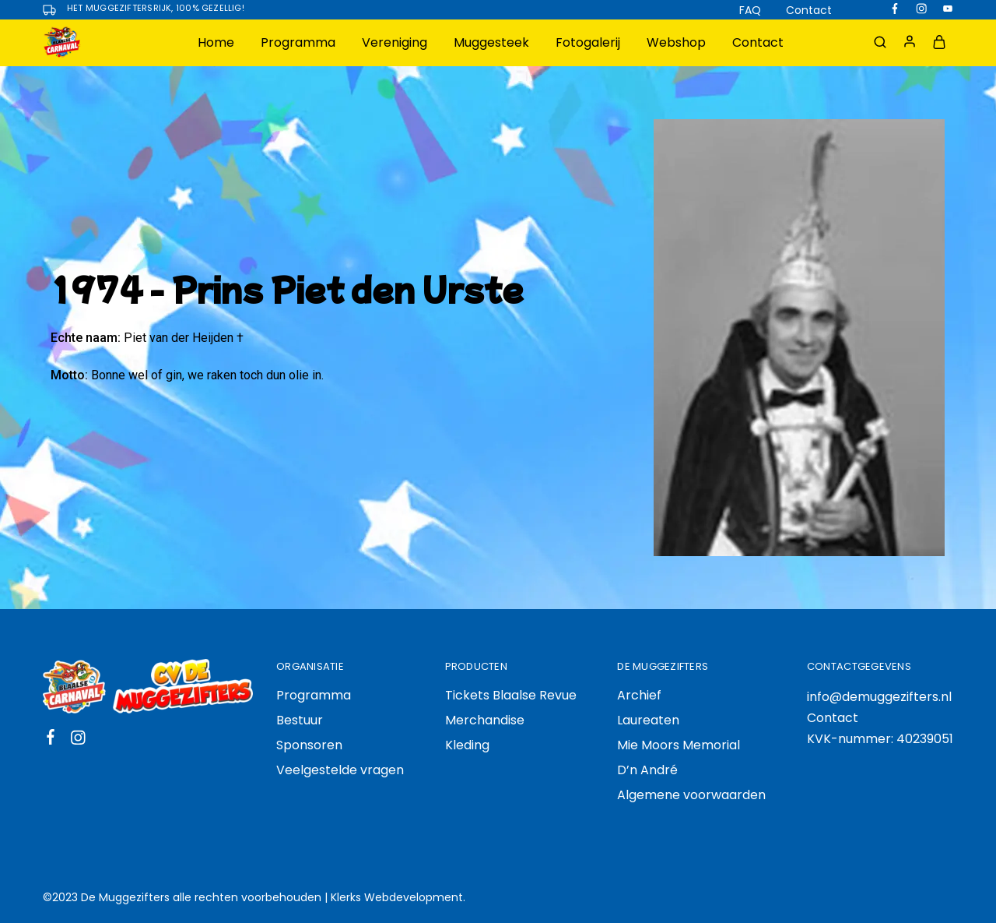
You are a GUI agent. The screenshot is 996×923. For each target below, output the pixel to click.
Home (216, 42)
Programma (313, 695)
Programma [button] (298, 42)
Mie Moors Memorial (678, 745)
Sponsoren (309, 745)
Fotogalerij (588, 42)
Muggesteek (491, 42)
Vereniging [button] (394, 42)
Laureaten (648, 720)
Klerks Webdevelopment (397, 897)
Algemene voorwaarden (691, 795)
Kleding (467, 745)
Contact (809, 10)
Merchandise (484, 720)
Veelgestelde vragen (340, 770)
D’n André (647, 770)
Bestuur (299, 720)
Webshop (676, 42)
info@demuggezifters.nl (879, 697)
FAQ (750, 10)
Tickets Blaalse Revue (511, 695)
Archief (639, 695)
